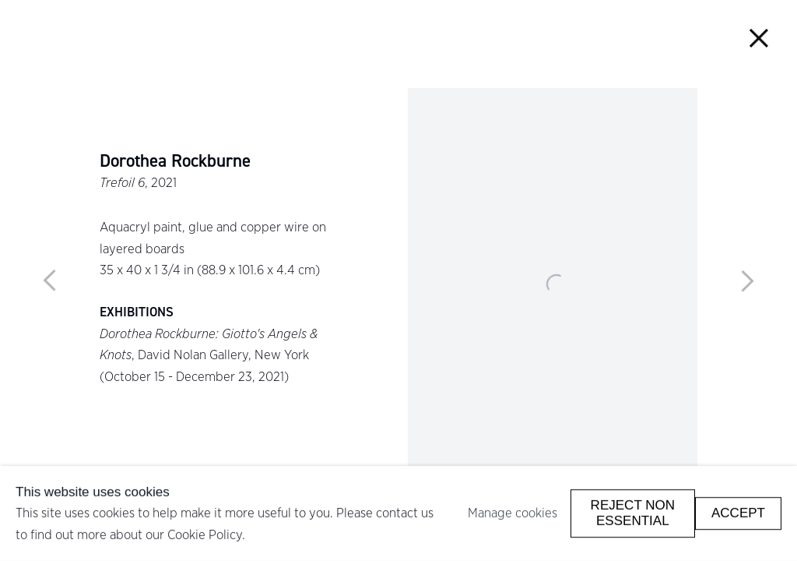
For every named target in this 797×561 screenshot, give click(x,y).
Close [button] (759, 37)
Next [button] (747, 280)
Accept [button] (738, 513)
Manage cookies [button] (512, 512)
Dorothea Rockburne (175, 161)
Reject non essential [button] (633, 513)
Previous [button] (50, 280)
